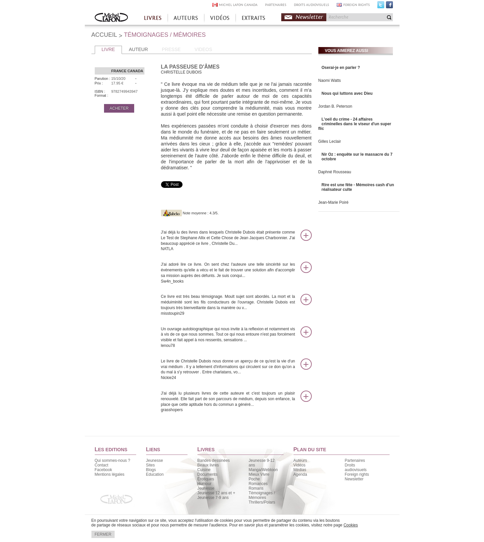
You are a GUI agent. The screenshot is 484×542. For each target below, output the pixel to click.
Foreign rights (357, 474)
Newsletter (309, 17)
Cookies (351, 525)
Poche (254, 479)
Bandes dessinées (213, 460)
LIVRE (108, 49)
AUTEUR (138, 49)
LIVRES (153, 18)
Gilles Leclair (329, 141)
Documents (207, 474)
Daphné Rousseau (334, 172)
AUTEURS (186, 18)
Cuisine (204, 469)
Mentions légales (110, 474)
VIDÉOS (220, 18)
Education (155, 474)
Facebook (389, 6)
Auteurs (300, 460)
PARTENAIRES (275, 5)
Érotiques (205, 479)
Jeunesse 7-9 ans (213, 497)
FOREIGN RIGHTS (356, 5)
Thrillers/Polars (262, 502)
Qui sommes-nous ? (112, 460)
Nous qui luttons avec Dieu (347, 93)
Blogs (151, 469)
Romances (258, 483)
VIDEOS (203, 49)
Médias (300, 469)
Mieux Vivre (259, 474)
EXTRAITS (253, 18)
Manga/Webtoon (263, 469)
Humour (204, 483)
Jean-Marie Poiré (333, 202)
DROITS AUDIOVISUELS (311, 5)
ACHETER (119, 108)
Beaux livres (208, 465)
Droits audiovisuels (356, 467)
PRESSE (171, 49)
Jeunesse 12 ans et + (216, 493)
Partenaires (355, 460)
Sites (150, 465)
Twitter (380, 6)
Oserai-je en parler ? (341, 67)
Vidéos (299, 465)
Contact (101, 465)
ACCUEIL (104, 34)
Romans (256, 488)
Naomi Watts (329, 80)
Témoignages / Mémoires (262, 495)
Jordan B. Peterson (335, 106)
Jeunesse (154, 460)
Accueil (111, 18)
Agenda (300, 474)
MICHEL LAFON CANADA (238, 5)
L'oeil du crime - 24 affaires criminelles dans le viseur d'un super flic (354, 124)
